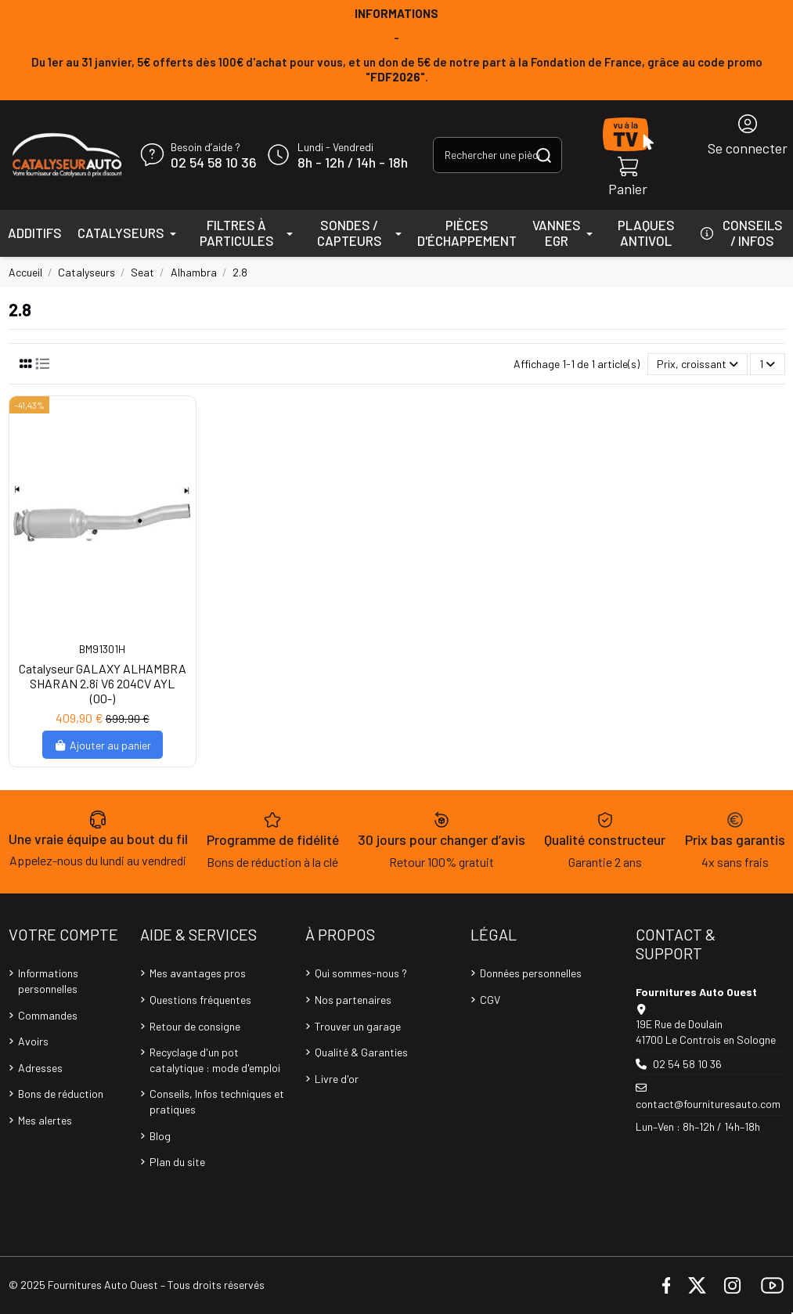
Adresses (40, 1067)
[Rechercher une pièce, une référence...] (543, 154)
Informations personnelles (48, 980)
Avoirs (33, 1041)
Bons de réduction (60, 1093)
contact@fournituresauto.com (708, 1103)
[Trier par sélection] (697, 364)
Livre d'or (337, 1078)
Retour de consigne (195, 1026)
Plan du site (177, 1161)
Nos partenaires (353, 999)
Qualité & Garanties (361, 1052)
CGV (490, 999)
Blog (160, 1136)
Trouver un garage (358, 1026)
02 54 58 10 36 (213, 163)
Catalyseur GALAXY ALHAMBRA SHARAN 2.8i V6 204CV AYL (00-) (102, 683)
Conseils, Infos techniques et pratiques (217, 1101)
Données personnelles (531, 973)
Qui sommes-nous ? (361, 973)
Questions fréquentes (200, 999)
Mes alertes (45, 1120)
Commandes (47, 1015)
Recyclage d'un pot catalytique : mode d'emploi (215, 1059)
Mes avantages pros (198, 973)
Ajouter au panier (103, 745)
